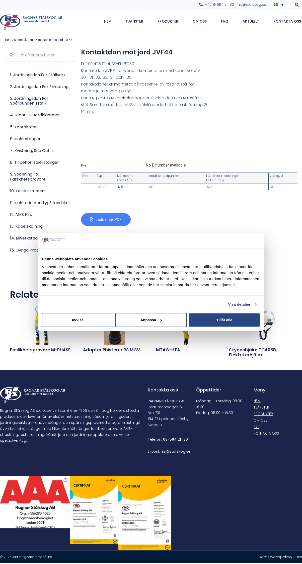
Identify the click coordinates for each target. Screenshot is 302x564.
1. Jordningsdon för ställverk (38, 75)
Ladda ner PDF (109, 220)
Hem (107, 21)
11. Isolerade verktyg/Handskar (40, 203)
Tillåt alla (224, 320)
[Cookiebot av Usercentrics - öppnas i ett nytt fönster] (238, 240)
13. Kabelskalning (26, 227)
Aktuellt (251, 21)
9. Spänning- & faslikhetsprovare (28, 177)
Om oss (200, 21)
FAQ (224, 21)
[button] (297, 5)
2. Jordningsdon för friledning (39, 87)
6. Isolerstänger (25, 139)
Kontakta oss (287, 21)
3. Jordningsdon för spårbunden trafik (29, 101)
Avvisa (78, 320)
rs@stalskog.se (176, 452)
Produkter (168, 21)
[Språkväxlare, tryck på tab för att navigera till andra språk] (280, 4)
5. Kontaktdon (23, 40)
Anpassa (151, 320)
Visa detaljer (239, 304)
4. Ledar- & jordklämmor (35, 116)
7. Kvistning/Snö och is (32, 151)
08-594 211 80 (175, 440)
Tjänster (134, 21)
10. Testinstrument (28, 192)
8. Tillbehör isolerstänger (34, 163)
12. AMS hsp (21, 215)
